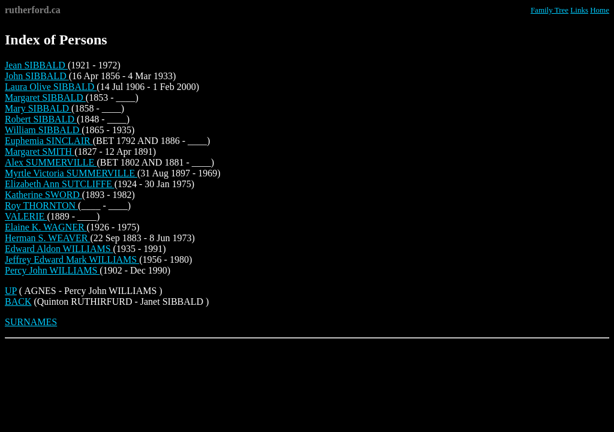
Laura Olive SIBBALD (51, 87)
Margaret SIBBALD (45, 97)
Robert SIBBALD (41, 119)
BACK (18, 301)
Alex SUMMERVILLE (51, 162)
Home (599, 9)
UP (11, 291)
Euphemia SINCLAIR (49, 141)
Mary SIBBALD (38, 108)
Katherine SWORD (43, 195)
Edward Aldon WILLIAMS (59, 249)
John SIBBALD (37, 76)
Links (579, 9)
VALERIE (26, 216)
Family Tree (549, 9)
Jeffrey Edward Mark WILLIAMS (72, 259)
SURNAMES (31, 322)
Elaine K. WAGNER (46, 227)
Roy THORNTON (41, 205)
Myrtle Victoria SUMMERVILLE (71, 173)
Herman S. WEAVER (48, 238)
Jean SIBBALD (36, 65)
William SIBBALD (43, 130)
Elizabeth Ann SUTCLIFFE (60, 184)
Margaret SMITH (39, 151)
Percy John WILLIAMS (52, 270)
